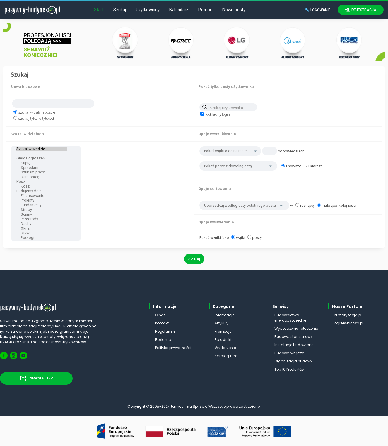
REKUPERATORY (349, 43)
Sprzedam (41, 167)
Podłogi (41, 237)
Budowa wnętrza (289, 352)
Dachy (41, 223)
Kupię (41, 163)
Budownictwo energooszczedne (290, 318)
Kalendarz (178, 9)
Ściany (41, 214)
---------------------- (41, 153)
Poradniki (223, 339)
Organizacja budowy (293, 361)
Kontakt (162, 323)
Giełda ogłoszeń (41, 158)
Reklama (163, 339)
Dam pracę (41, 177)
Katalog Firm (226, 355)
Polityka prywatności (173, 347)
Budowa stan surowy (293, 336)
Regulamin (165, 331)
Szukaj (119, 9)
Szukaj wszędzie (41, 149)
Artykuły (221, 323)
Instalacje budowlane (293, 344)
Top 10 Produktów (289, 369)
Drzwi (41, 233)
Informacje (224, 315)
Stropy (41, 209)
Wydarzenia (225, 347)
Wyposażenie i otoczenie (296, 328)
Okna (41, 228)
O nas (160, 315)
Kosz (41, 181)
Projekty (41, 200)
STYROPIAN (125, 43)
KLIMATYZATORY (237, 43)
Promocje (223, 331)
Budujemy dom (41, 191)
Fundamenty (41, 205)
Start (98, 9)
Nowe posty (233, 9)
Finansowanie (41, 195)
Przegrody (41, 219)
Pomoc (205, 9)
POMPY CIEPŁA (181, 43)
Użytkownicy (148, 9)
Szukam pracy (41, 172)
